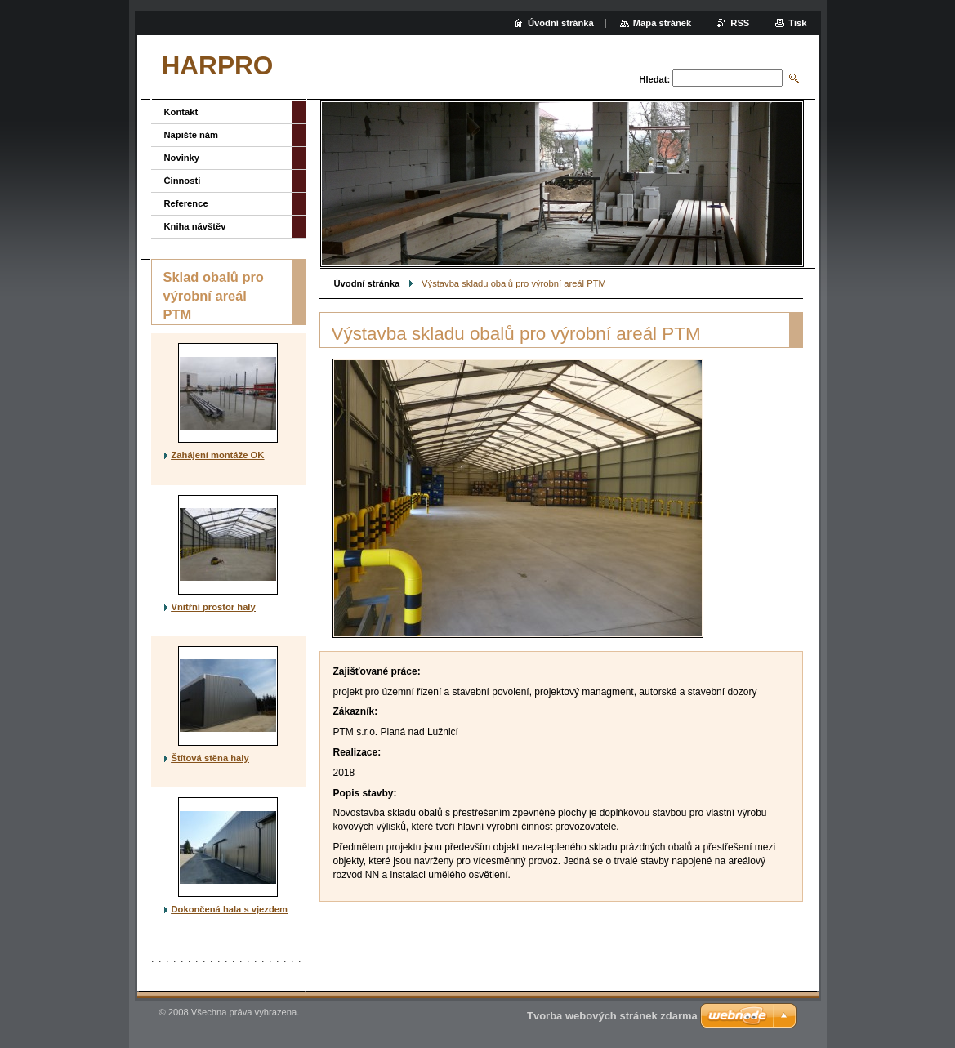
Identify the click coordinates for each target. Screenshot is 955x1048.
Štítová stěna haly (210, 758)
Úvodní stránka (367, 283)
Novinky (182, 158)
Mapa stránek (662, 23)
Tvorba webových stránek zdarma (612, 1016)
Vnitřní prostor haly (214, 607)
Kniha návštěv (195, 226)
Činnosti (182, 180)
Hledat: (654, 79)
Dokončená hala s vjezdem (230, 909)
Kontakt (181, 112)
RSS (739, 23)
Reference (186, 203)
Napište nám (191, 135)
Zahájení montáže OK (218, 455)
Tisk (797, 23)
